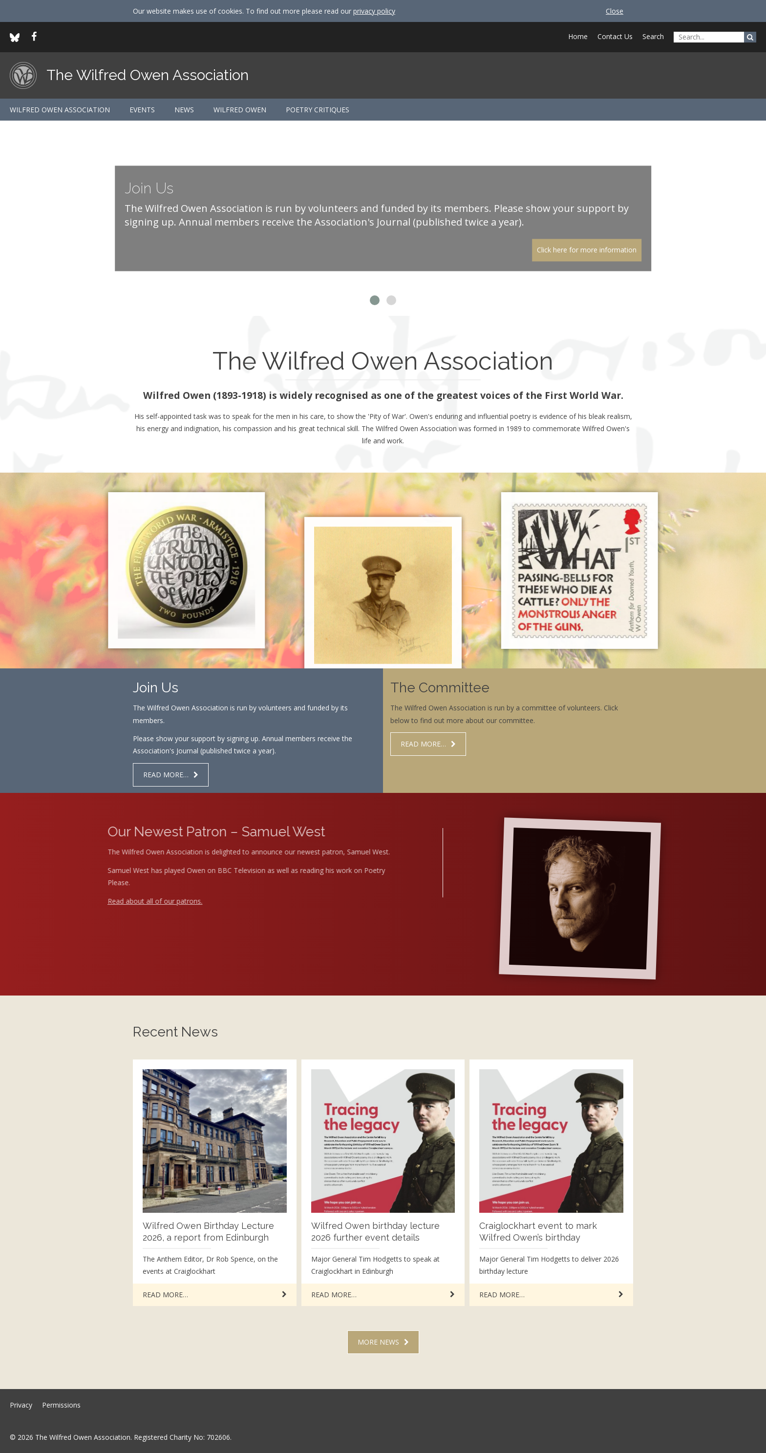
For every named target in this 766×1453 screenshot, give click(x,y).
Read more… (166, 774)
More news (378, 1342)
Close (614, 11)
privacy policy (374, 11)
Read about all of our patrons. (138, 901)
